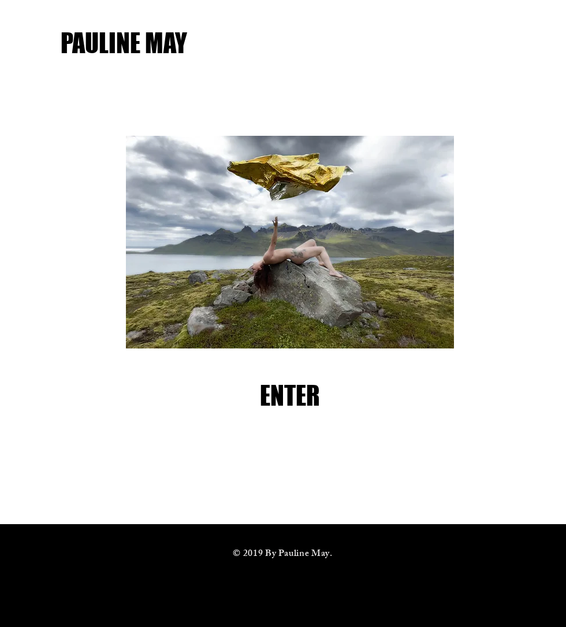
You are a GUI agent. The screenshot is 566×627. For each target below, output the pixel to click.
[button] (290, 242)
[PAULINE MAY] (189, 43)
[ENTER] (290, 395)
